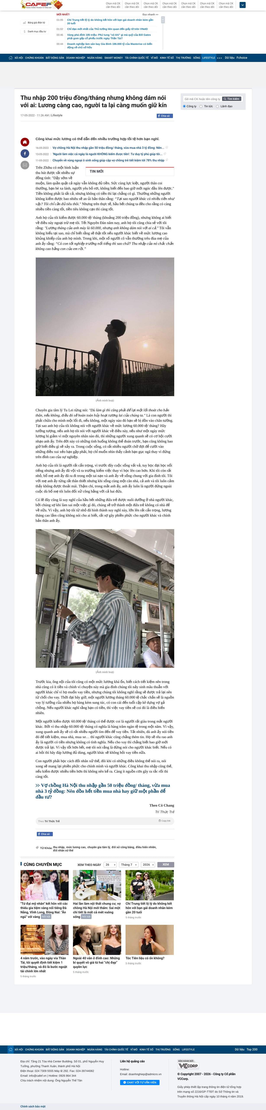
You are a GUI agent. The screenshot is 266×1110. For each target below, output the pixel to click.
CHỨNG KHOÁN (34, 57)
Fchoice (242, 58)
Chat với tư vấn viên (139, 1082)
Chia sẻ (165, 115)
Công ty (192, 106)
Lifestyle (56, 115)
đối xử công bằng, (123, 847)
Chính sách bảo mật (33, 1106)
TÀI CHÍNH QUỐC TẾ (137, 57)
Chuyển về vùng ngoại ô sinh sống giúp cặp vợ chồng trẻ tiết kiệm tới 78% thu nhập (110, 160)
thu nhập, (59, 847)
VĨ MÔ (154, 57)
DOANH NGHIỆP (75, 57)
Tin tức (208, 106)
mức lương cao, (76, 847)
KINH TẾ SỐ (167, 57)
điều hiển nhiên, (146, 847)
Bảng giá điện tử (33, 22)
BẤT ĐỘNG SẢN (55, 57)
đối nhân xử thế (63, 850)
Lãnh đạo (226, 106)
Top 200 (252, 1049)
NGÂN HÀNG (94, 57)
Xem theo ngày (89, 865)
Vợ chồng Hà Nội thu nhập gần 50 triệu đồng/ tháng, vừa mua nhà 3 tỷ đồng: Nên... (110, 148)
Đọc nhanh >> (150, 14)
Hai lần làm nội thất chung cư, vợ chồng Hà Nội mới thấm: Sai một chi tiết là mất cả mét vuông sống (97, 910)
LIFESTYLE (208, 57)
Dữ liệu (230, 58)
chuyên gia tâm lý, (99, 847)
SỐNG (196, 57)
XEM (166, 864)
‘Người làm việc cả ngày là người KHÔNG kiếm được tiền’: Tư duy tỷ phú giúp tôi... (109, 154)
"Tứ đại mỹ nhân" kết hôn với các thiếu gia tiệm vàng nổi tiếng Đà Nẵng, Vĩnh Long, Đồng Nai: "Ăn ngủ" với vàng (44, 910)
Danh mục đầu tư (34, 31)
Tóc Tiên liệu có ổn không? (145, 958)
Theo (105, 821)
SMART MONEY (114, 57)
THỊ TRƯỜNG (183, 57)
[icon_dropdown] (243, 5)
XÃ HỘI (19, 57)
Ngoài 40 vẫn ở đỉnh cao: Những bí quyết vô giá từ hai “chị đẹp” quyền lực (96, 962)
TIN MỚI (97, 171)
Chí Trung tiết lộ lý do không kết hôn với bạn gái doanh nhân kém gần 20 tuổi (149, 908)
